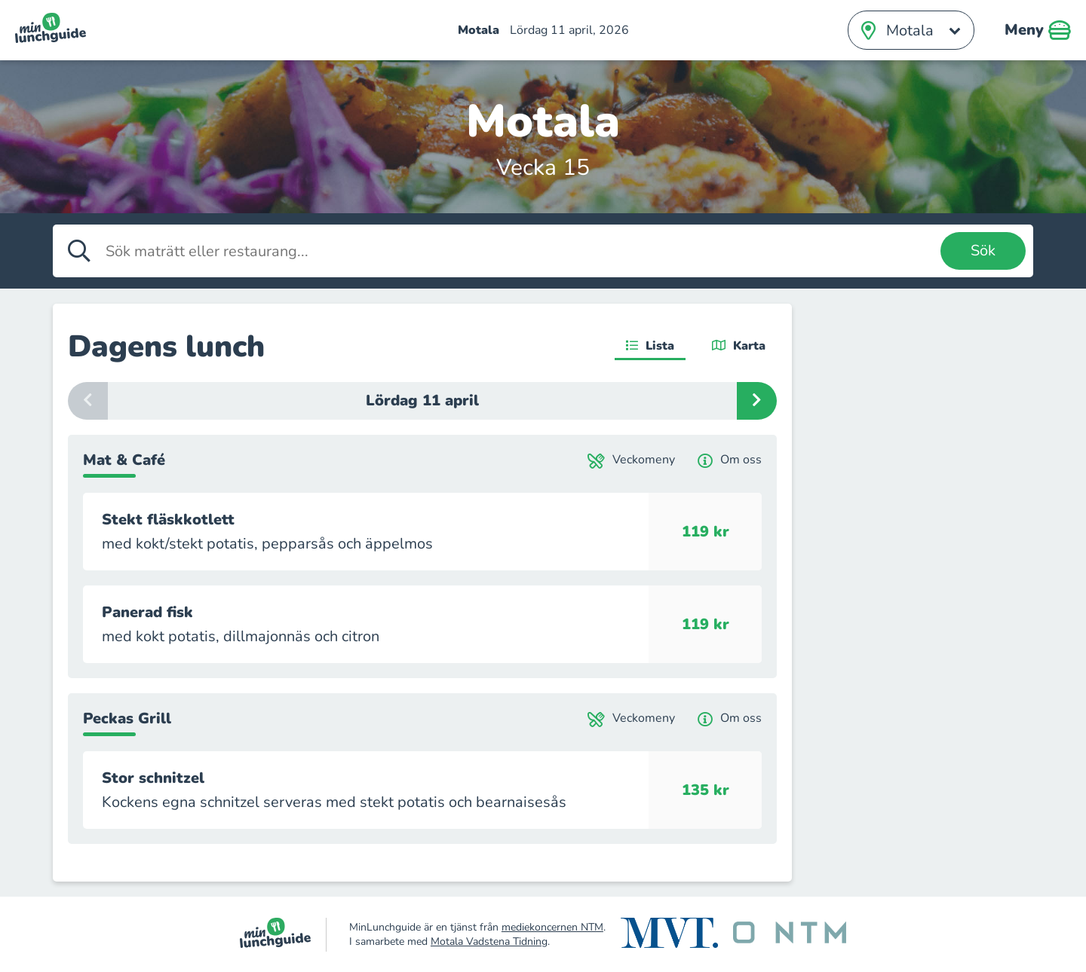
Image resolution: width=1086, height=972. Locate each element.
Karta (738, 346)
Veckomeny (631, 460)
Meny (1038, 30)
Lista (650, 346)
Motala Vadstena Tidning (489, 941)
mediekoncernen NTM (552, 927)
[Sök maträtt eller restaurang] (519, 251)
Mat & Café (124, 460)
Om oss (730, 460)
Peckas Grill (127, 718)
